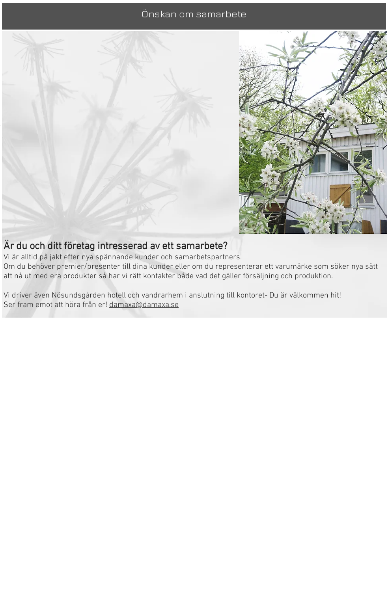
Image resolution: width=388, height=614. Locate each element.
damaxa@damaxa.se (144, 305)
